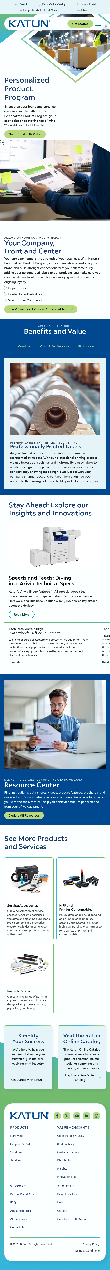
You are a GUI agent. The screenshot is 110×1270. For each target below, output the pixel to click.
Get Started (80, 23)
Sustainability (65, 1144)
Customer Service (68, 1152)
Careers (62, 1211)
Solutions (16, 1152)
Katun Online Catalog (52, 4)
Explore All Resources (24, 815)
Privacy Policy (91, 1244)
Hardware (16, 1136)
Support (18, 1186)
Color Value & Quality (70, 1136)
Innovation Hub (67, 1177)
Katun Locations (67, 1194)
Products (19, 1127)
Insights (62, 1169)
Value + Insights (73, 1127)
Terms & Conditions (87, 1251)
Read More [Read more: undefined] (21, 614)
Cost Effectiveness (55, 346)
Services (15, 1160)
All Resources (19, 1219)
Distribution (64, 1160)
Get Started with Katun (25, 134)
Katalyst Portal (86, 4)
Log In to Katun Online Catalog (83, 1077)
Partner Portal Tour (22, 1194)
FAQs (13, 1202)
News (60, 1202)
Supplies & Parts (20, 1144)
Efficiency (86, 346)
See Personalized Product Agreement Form (41, 309)
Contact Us (17, 1227)
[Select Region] (39, 10)
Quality (24, 346)
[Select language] (83, 10)
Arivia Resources (21, 1211)
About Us (66, 1186)
